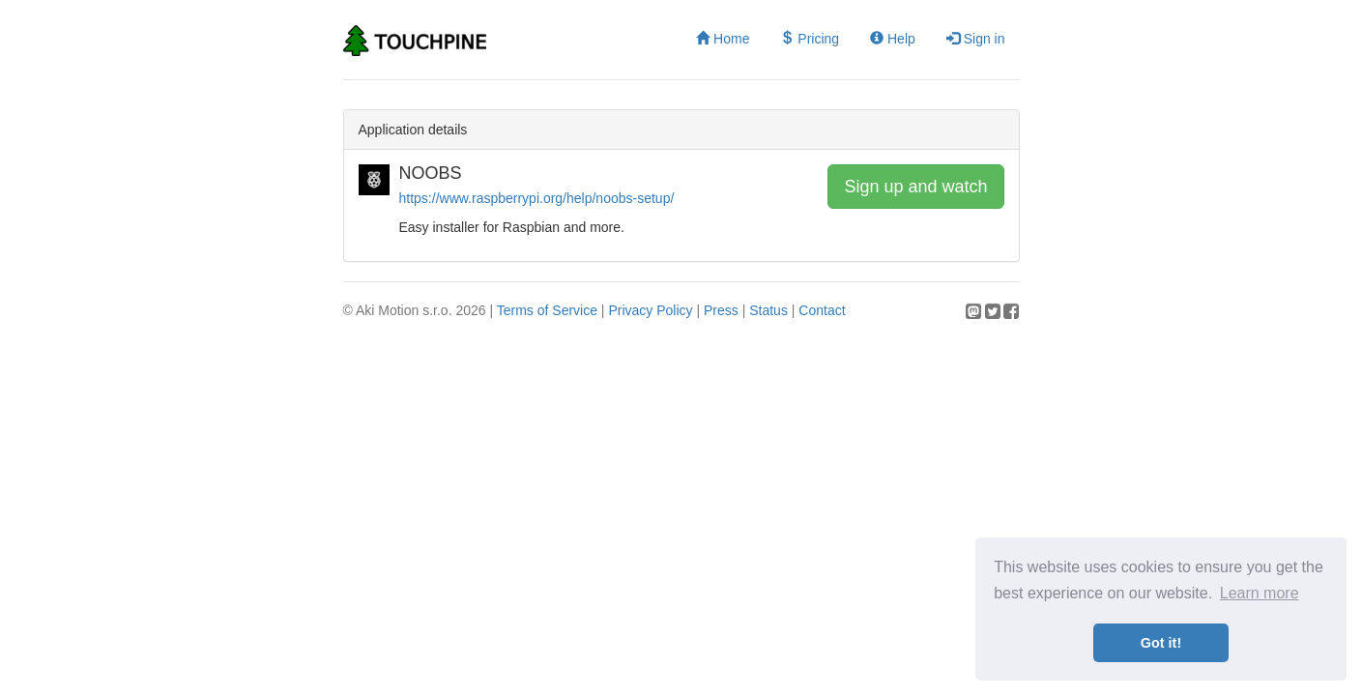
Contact (821, 310)
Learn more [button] (1259, 593)
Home (722, 38)
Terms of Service (547, 310)
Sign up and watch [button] (915, 186)
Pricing (809, 38)
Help (892, 38)
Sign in (975, 38)
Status (768, 310)
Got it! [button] (1161, 643)
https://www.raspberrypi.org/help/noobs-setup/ (537, 198)
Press (721, 310)
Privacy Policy (650, 310)
